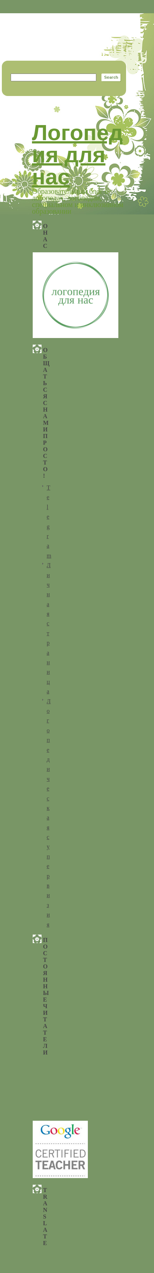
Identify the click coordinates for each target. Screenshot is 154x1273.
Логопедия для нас (77, 154)
